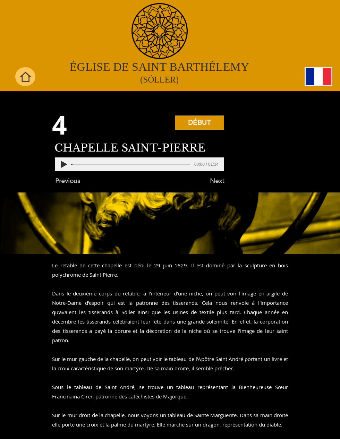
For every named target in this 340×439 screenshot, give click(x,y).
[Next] (206, 181)
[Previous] (78, 181)
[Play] (64, 164)
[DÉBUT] (199, 122)
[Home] (25, 76)
